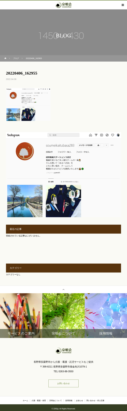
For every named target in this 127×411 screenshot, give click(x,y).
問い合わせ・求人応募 (95, 401)
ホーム (25, 401)
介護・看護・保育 (39, 401)
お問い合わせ (63, 383)
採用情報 (68, 401)
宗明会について (55, 401)
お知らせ (79, 401)
